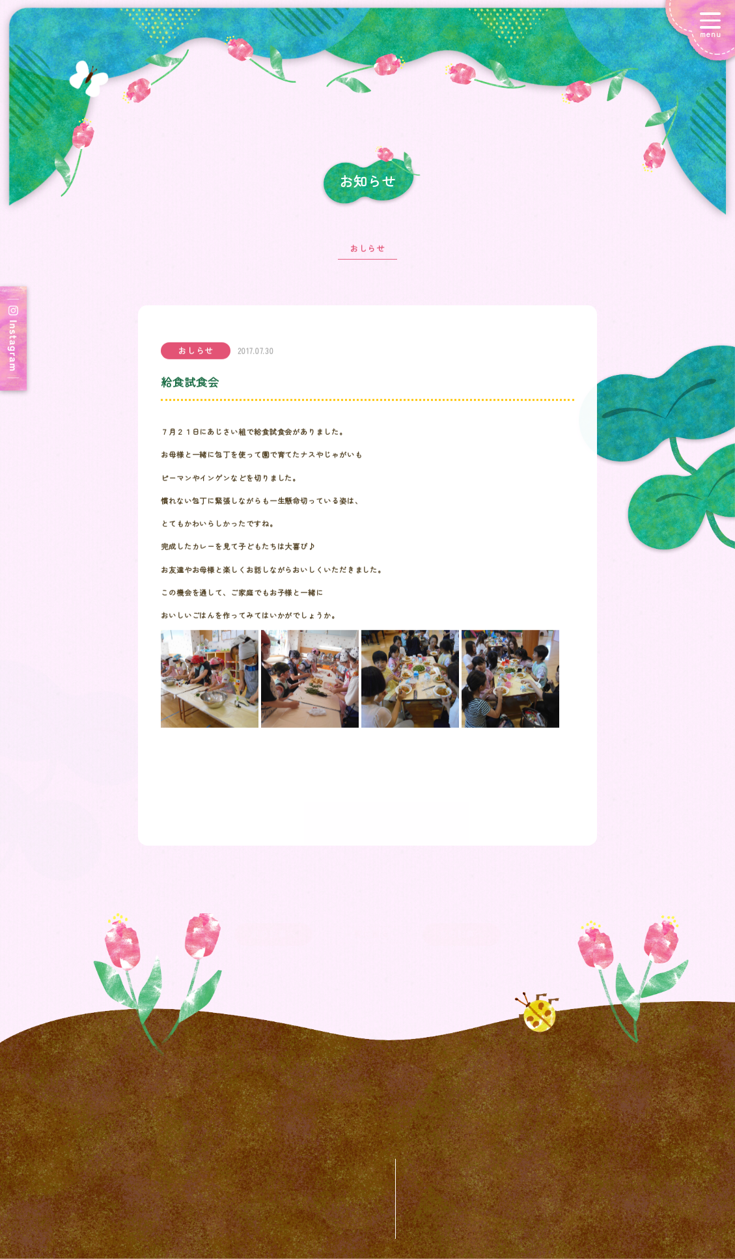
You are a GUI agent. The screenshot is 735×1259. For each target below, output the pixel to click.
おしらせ (368, 255)
